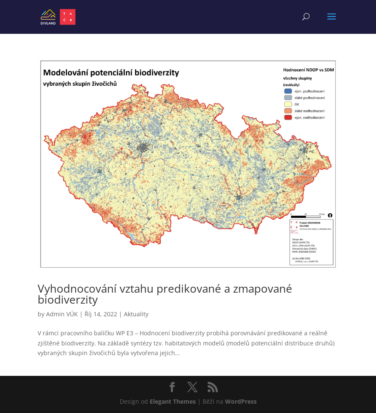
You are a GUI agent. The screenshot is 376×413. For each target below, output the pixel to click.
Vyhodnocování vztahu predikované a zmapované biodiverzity (165, 294)
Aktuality (136, 314)
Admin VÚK (62, 314)
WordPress (241, 401)
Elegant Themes (173, 401)
